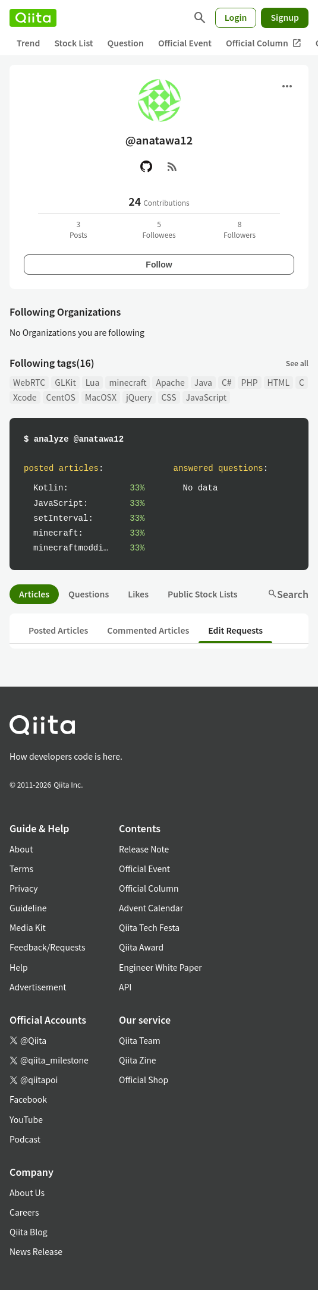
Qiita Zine (137, 1060)
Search (287, 594)
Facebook (28, 1099)
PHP (249, 382)
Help (19, 967)
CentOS (60, 397)
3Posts (78, 229)
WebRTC (29, 382)
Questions (88, 594)
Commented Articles (148, 630)
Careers (24, 1212)
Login (236, 17)
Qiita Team (139, 1040)
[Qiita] (33, 18)
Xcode (25, 397)
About (21, 849)
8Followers (239, 229)
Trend (28, 43)
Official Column (263, 43)
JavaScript (206, 397)
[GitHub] (146, 166)
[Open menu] (287, 86)
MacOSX (101, 397)
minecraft (127, 382)
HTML (278, 382)
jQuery (139, 397)
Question (126, 43)
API (125, 987)
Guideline (28, 908)
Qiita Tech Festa (149, 927)
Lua (93, 382)
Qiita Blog (29, 1232)
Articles (34, 594)
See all (297, 363)
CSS (169, 397)
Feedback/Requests (48, 947)
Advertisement (38, 987)
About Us (27, 1192)
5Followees (158, 229)
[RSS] (172, 166)
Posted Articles (58, 630)
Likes (138, 594)
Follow (159, 264)
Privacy (23, 888)
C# (227, 382)
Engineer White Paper (160, 967)
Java (203, 382)
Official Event (185, 43)
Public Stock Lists (203, 594)
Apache (170, 382)
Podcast (25, 1139)
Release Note (144, 849)
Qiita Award (141, 947)
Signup (284, 17)
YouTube (26, 1119)
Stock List (73, 43)
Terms (21, 868)
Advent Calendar (151, 908)
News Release (36, 1251)
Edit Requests (235, 630)
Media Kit (28, 927)
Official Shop (143, 1080)
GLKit (65, 382)
